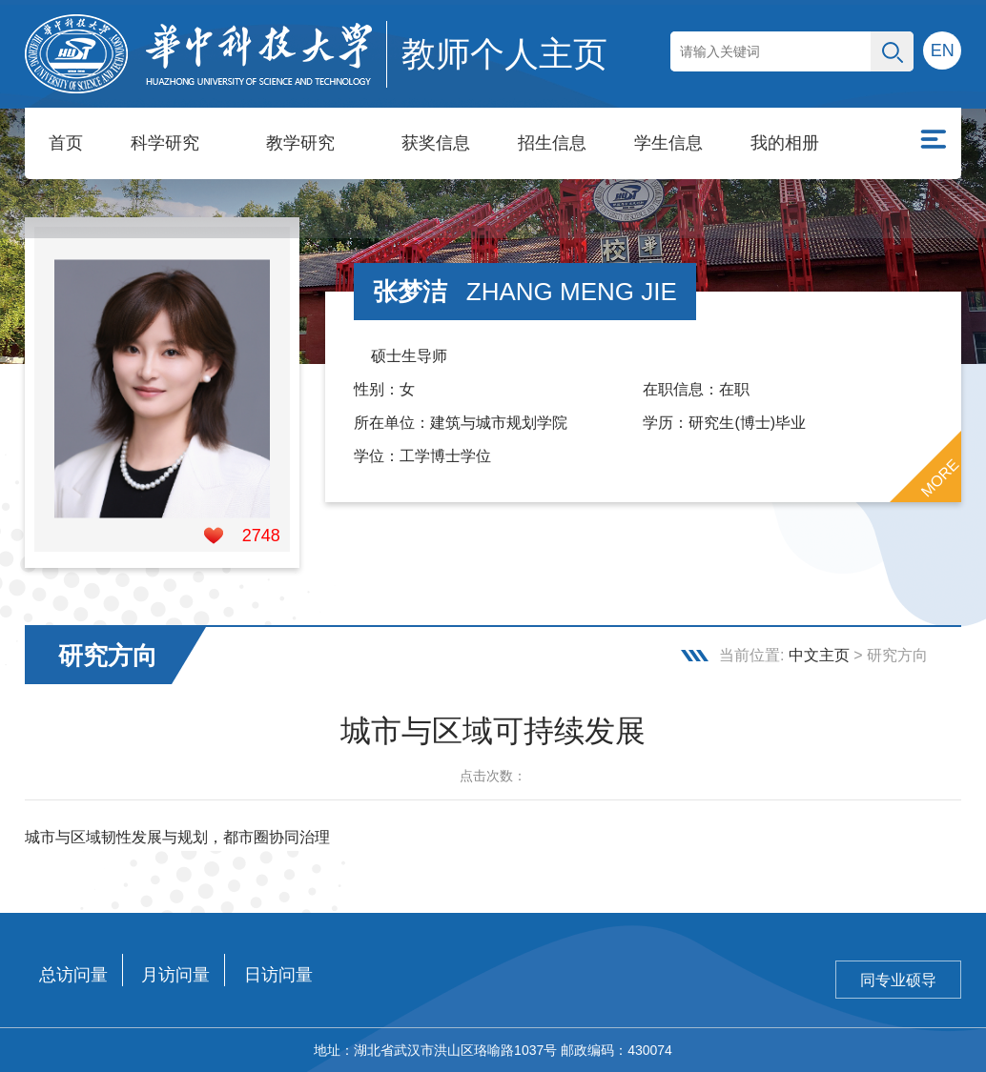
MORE (940, 478)
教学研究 (300, 142)
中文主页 (819, 655)
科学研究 (165, 142)
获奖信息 (435, 142)
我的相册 (784, 142)
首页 (66, 142)
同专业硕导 (898, 980)
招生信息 (552, 142)
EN (943, 50)
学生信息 (668, 142)
